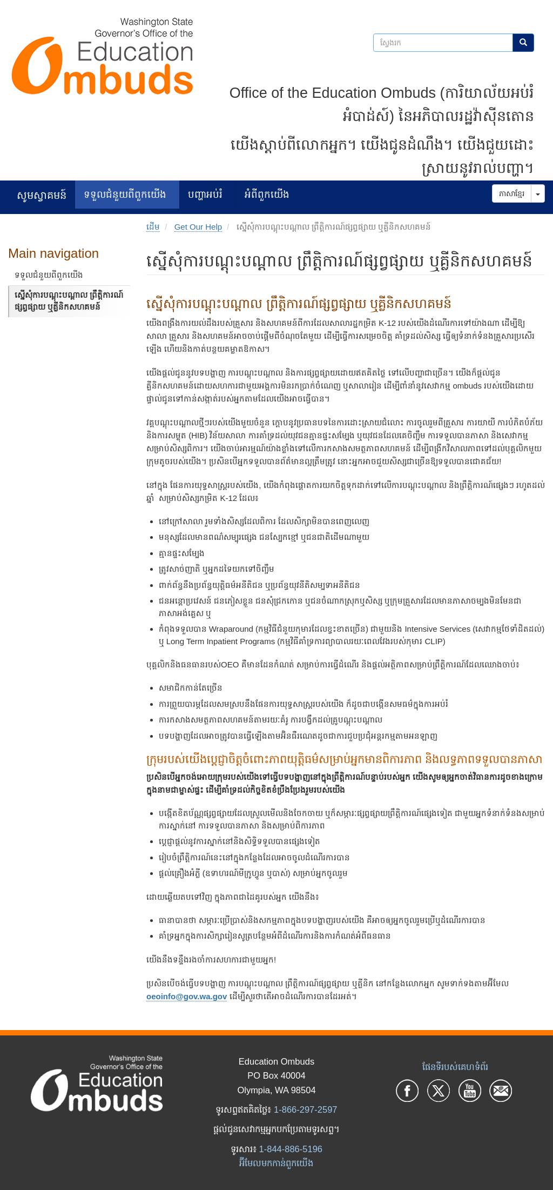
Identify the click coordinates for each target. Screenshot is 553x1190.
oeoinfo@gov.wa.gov (186, 996)
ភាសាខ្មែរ (511, 193)
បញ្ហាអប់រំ (205, 194)
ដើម (153, 226)
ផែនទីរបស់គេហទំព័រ (455, 1067)
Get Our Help (198, 226)
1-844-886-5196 (290, 1149)
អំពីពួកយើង (267, 194)
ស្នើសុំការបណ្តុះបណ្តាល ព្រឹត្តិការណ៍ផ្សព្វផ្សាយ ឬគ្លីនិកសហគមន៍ (69, 301)
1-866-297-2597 (305, 1109)
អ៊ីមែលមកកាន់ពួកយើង (276, 1163)
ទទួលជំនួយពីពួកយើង (125, 194)
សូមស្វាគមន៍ (41, 195)
